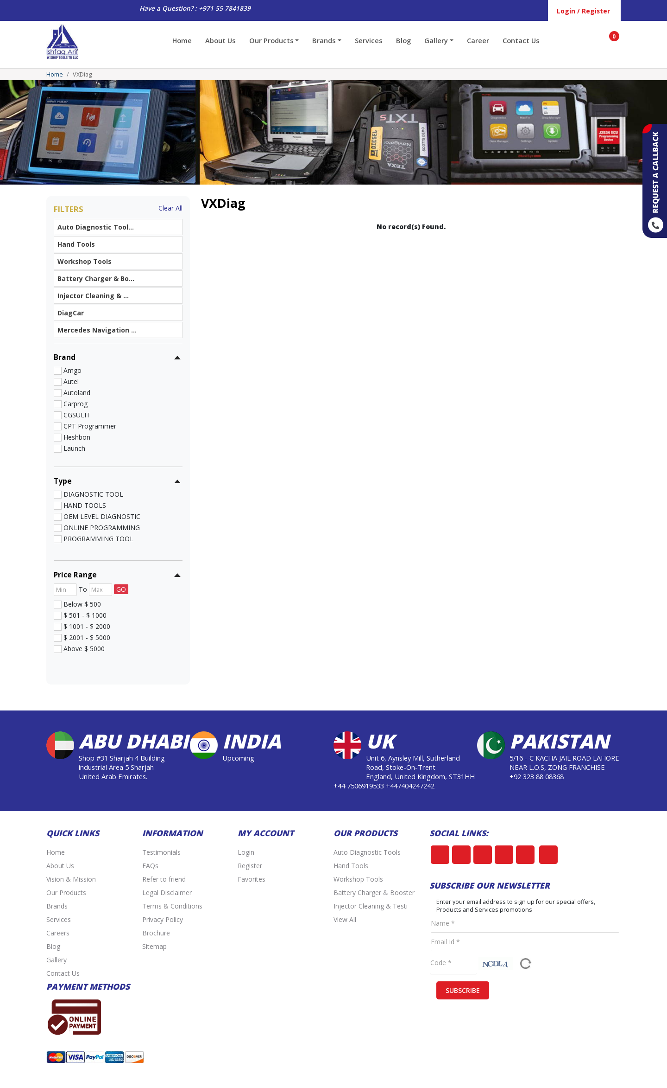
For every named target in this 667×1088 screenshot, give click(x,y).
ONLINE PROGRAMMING (100, 527)
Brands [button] (324, 40)
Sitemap (154, 946)
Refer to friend (164, 879)
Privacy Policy (162, 919)
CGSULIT (75, 414)
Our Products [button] (271, 40)
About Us (220, 40)
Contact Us (521, 40)
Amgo (71, 370)
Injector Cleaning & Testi (371, 906)
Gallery (56, 959)
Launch (72, 448)
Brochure (156, 932)
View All (345, 919)
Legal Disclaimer (167, 892)
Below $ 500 (80, 604)
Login (246, 852)
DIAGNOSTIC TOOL (91, 494)
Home (182, 40)
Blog (403, 40)
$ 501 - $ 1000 (83, 615)
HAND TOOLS (83, 505)
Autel (69, 381)
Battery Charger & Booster (374, 892)
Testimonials (161, 852)
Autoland (75, 392)
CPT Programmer (88, 425)
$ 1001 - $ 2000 (85, 626)
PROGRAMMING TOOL (96, 538)
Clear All (170, 208)
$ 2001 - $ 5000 (85, 637)
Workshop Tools (358, 879)
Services (369, 40)
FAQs (150, 865)
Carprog (74, 403)
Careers (57, 932)
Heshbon (75, 437)
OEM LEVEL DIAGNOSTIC (100, 516)
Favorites (251, 879)
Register (250, 865)
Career (478, 40)
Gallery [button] (436, 40)
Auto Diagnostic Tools (367, 852)
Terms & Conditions (172, 906)
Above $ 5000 (82, 648)
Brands (57, 906)
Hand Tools (351, 865)
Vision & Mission (71, 879)
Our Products (66, 892)
